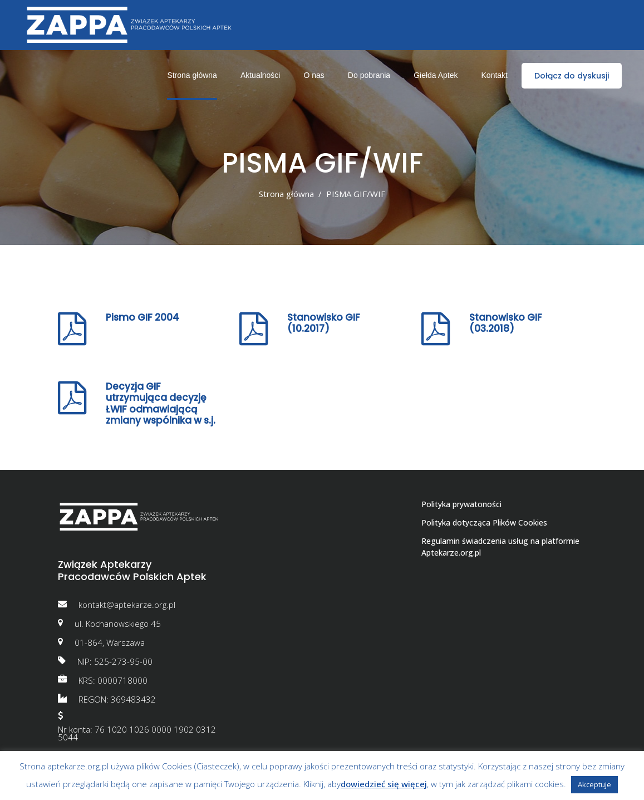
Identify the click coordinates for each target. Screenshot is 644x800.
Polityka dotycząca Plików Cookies (484, 522)
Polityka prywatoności (461, 504)
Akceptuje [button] (594, 784)
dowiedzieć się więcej (384, 783)
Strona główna (286, 193)
